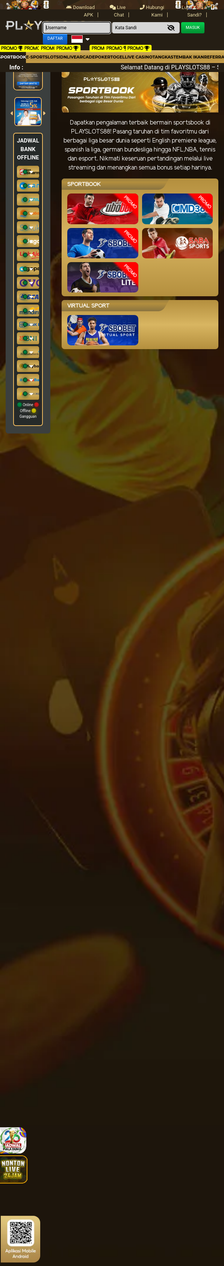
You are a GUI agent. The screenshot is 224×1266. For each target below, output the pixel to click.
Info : (16, 67)
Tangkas (163, 57)
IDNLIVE (67, 57)
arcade (85, 57)
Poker (102, 57)
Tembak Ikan (188, 57)
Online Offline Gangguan (28, 410)
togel (117, 57)
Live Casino (139, 57)
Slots (52, 57)
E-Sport (35, 57)
